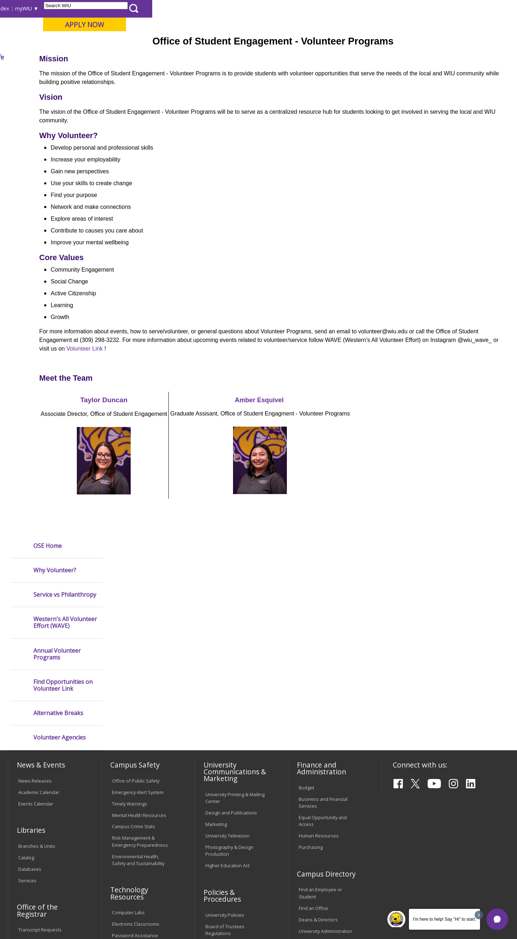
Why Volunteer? (54, 120)
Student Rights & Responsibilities (223, 824)
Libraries (262, 8)
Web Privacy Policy (161, 915)
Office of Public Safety (135, 615)
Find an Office (313, 743)
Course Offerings (298, 8)
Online (206, 43)
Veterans (162, 883)
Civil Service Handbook (229, 809)
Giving (307, 57)
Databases (29, 704)
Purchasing (311, 682)
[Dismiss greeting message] (479, 915)
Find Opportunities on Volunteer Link (63, 236)
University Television (227, 670)
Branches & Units (36, 681)
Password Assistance (135, 770)
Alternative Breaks (58, 263)
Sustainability (122, 883)
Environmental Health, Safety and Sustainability (138, 694)
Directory (334, 8)
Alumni (199, 57)
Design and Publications (231, 647)
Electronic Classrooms (135, 759)
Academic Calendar (38, 627)
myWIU (388, 8)
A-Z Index (362, 8)
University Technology (135, 793)
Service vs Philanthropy (64, 145)
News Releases (35, 615)
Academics (106, 57)
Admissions (155, 57)
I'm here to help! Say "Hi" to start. (444, 919)
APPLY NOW (449, 24)
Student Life (350, 57)
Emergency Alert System (138, 627)
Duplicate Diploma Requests (37, 780)
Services (27, 715)
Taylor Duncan (173, 452)
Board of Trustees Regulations (224, 764)
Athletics (268, 57)
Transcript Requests (40, 765)
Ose (196, 73)
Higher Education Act (227, 700)
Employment (78, 883)
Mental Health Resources (139, 650)
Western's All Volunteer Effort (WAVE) (65, 173)
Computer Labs (128, 748)
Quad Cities (174, 43)
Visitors (69, 8)
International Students (110, 8)
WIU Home (127, 73)
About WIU (58, 57)
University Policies (224, 750)
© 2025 (28, 915)
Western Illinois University (114, 31)
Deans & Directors (318, 754)
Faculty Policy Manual (227, 779)
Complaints (217, 839)
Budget (306, 622)
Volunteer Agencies (59, 288)
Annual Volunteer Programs (57, 204)
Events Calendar (35, 638)
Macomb (140, 43)
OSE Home (47, 96)
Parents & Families (32, 8)
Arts (232, 57)
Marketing (216, 659)
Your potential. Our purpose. (82, 43)
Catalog (26, 692)
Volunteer (220, 73)
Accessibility (36, 883)
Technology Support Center (141, 782)
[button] (497, 919)
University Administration (325, 766)
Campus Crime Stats (133, 661)
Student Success (166, 73)
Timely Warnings (129, 638)
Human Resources (319, 670)
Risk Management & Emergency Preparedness (140, 676)
